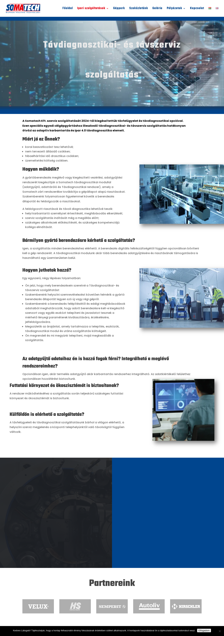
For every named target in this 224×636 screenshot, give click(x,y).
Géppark (119, 9)
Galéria (157, 9)
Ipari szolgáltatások (91, 9)
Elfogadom (204, 630)
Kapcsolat (197, 9)
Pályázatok (174, 9)
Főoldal (67, 9)
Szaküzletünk (138, 9)
